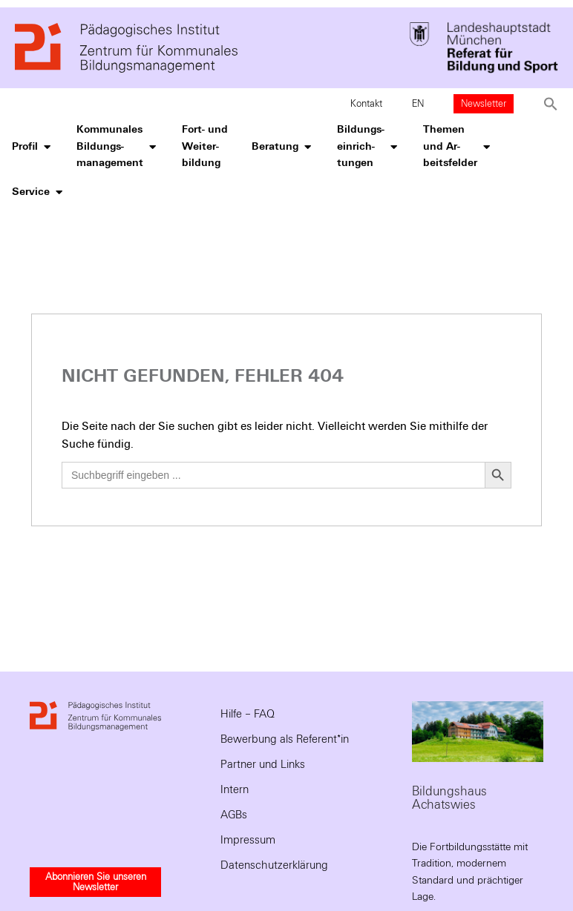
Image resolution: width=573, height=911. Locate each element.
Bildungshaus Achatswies (449, 798)
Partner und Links (262, 764)
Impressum (247, 840)
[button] (550, 104)
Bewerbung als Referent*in (284, 739)
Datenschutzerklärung (274, 865)
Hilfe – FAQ (247, 713)
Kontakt (366, 104)
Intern (234, 789)
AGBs (233, 814)
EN (418, 104)
